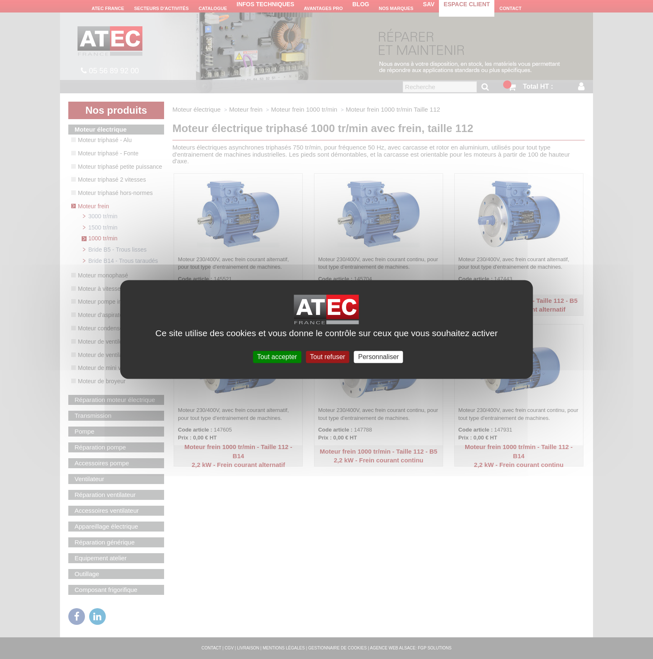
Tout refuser (327, 356)
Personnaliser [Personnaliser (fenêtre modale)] (378, 356)
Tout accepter (277, 356)
